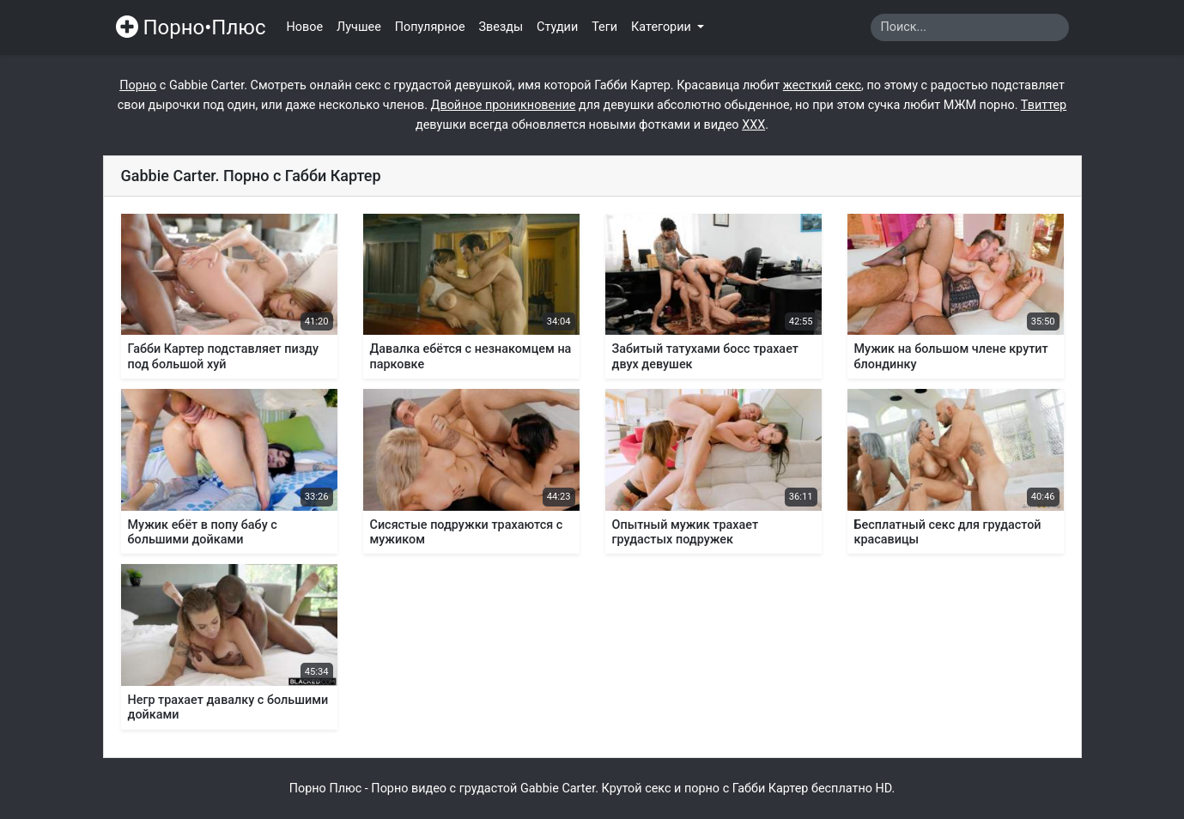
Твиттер (1043, 105)
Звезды (501, 27)
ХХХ (753, 125)
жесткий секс (822, 85)
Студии (557, 27)
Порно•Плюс (191, 27)
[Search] (970, 27)
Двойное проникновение (503, 105)
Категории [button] (662, 27)
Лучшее (359, 27)
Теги (604, 27)
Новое (305, 27)
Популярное (430, 27)
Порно (137, 85)
